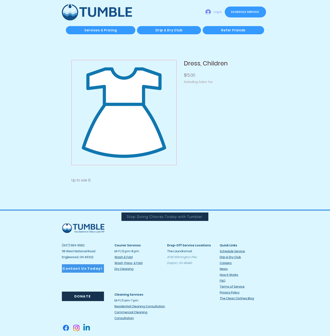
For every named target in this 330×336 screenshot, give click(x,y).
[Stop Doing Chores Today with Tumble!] (164, 216)
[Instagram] (76, 328)
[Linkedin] (86, 328)
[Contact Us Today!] (83, 268)
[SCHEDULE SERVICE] (245, 12)
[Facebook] (66, 328)
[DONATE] (83, 296)
